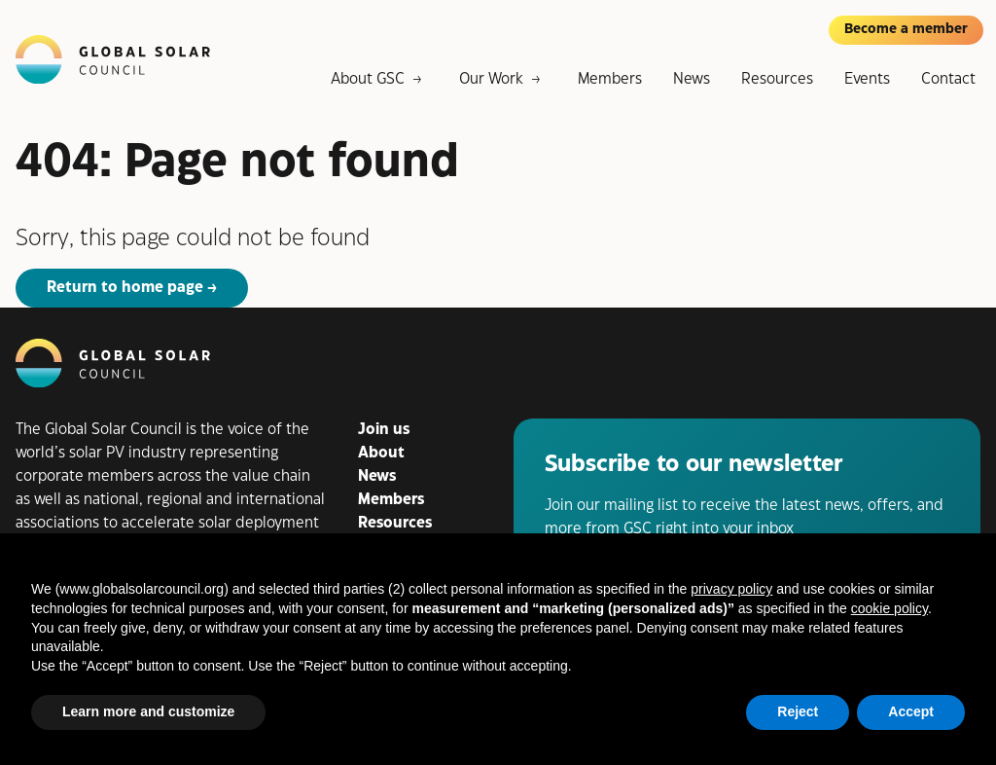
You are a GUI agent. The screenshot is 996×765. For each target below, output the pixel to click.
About (381, 453)
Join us (383, 429)
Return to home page (125, 287)
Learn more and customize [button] (148, 711)
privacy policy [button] (731, 589)
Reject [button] (797, 711)
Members (610, 79)
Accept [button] (911, 711)
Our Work (491, 79)
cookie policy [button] (889, 608)
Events (867, 79)
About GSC (368, 79)
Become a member (906, 29)
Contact (948, 79)
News (691, 79)
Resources (777, 79)
